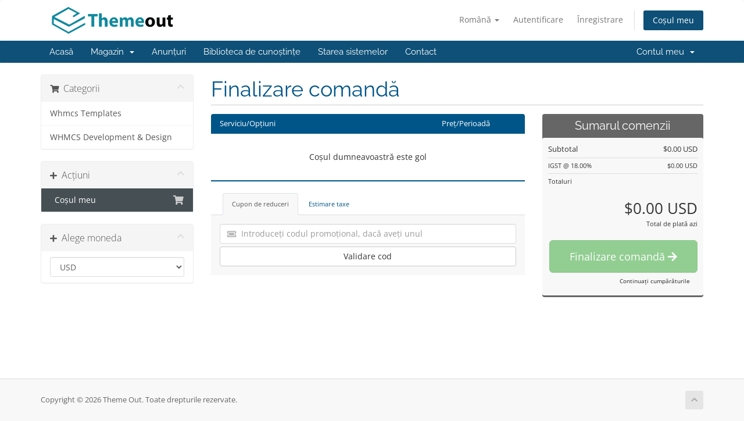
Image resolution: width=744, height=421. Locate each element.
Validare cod (368, 256)
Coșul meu (673, 20)
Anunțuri (169, 52)
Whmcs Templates (85, 113)
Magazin (112, 52)
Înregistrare (600, 19)
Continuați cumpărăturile (655, 281)
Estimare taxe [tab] (329, 203)
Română (479, 19)
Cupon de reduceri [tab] (260, 203)
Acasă (61, 52)
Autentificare (538, 19)
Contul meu (665, 52)
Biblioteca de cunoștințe (252, 52)
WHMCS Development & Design (111, 137)
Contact (421, 52)
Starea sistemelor (353, 52)
